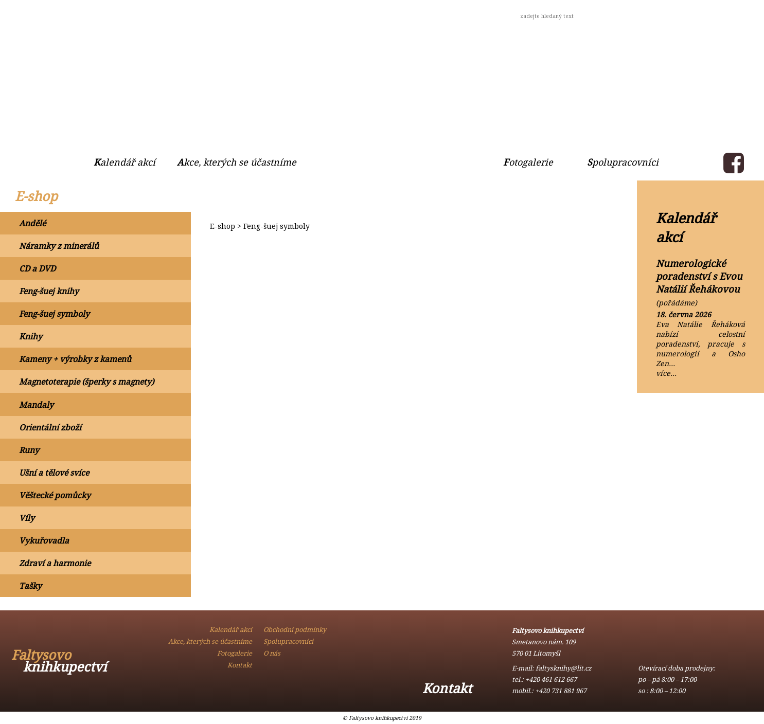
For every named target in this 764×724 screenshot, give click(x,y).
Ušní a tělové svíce (54, 472)
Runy (29, 450)
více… (666, 373)
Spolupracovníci (623, 162)
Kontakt (223, 15)
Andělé (32, 223)
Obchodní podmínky (129, 15)
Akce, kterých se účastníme (236, 162)
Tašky (30, 585)
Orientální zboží (50, 427)
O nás (39, 15)
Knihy (30, 336)
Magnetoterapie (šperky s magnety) (86, 381)
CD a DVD (37, 268)
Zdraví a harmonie (55, 563)
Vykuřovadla (44, 540)
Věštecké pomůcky (55, 495)
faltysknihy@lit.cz (564, 668)
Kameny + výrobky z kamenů (75, 359)
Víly (26, 517)
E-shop (36, 196)
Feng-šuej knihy (49, 291)
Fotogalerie (528, 162)
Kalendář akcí (124, 162)
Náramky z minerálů (59, 245)
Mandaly (36, 404)
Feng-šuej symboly (54, 313)
